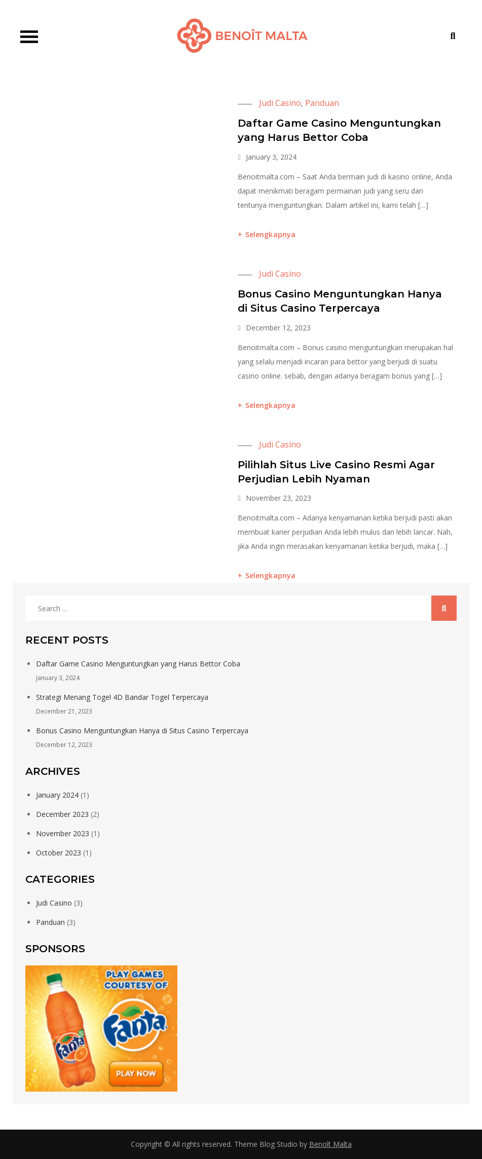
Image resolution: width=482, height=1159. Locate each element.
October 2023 (58, 852)
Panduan (322, 102)
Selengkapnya (270, 234)
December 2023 (62, 814)
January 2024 (57, 795)
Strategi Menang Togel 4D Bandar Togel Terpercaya (122, 697)
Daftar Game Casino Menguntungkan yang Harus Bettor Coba (138, 663)
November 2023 (62, 833)
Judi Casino (280, 102)
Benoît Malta (330, 1144)
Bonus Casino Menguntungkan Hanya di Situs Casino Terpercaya (142, 730)
